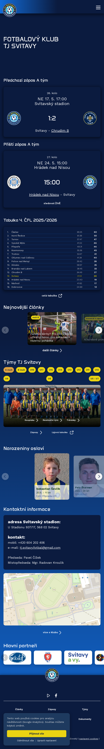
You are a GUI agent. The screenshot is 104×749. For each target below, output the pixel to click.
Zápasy (34, 432)
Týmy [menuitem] (85, 709)
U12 (79, 370)
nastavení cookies (88, 738)
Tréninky (71, 420)
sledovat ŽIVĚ (52, 203)
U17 (41, 370)
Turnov (15, 239)
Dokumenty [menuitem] (85, 719)
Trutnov (15, 254)
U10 (97, 370)
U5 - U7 (95, 378)
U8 (49, 378)
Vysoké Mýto (18, 243)
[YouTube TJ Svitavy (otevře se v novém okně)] (48, 696)
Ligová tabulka (60, 432)
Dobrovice (17, 287)
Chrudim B (60, 130)
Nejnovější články (23, 307)
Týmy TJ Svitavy (22, 362)
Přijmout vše (36, 733)
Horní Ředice (18, 235)
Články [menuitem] (19, 709)
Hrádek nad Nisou (44, 194)
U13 (69, 370)
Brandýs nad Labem (22, 268)
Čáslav (15, 232)
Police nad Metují (20, 261)
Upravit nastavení (46, 740)
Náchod (15, 283)
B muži (21, 370)
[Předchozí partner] (4, 657)
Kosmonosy (18, 250)
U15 (51, 370)
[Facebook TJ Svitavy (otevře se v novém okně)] (56, 696)
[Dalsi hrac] (98, 476)
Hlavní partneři (20, 646)
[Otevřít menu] (98, 7)
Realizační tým (51, 420)
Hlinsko (15, 265)
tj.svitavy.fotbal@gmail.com (40, 548)
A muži (8, 370)
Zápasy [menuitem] (52, 709)
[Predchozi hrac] (5, 476)
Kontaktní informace (26, 509)
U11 (87, 370)
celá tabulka (49, 295)
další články (50, 350)
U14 (60, 370)
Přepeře (16, 246)
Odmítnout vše (25, 740)
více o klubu (50, 632)
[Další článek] (98, 330)
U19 (32, 370)
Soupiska (30, 420)
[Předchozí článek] (5, 330)
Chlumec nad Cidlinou (23, 257)
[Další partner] (99, 657)
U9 (6, 378)
